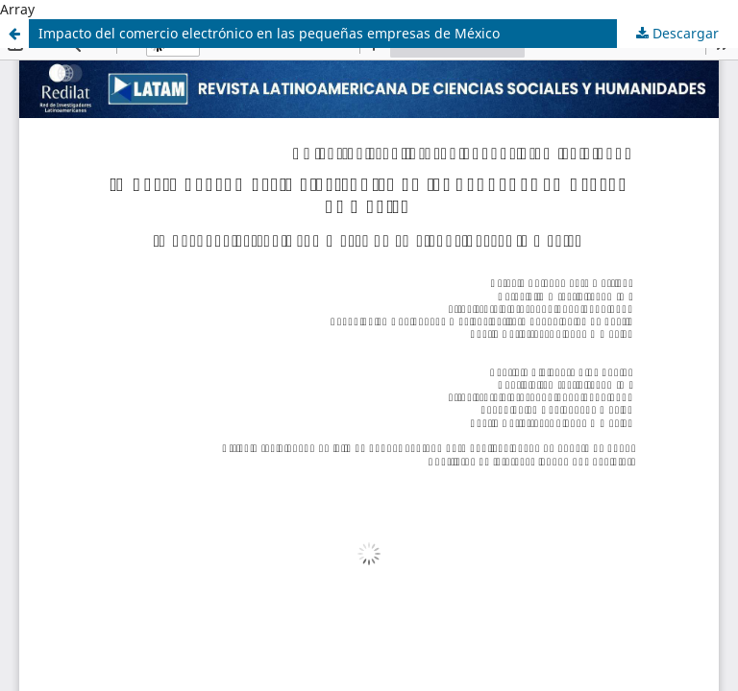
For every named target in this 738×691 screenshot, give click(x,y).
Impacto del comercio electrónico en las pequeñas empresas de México (269, 33)
